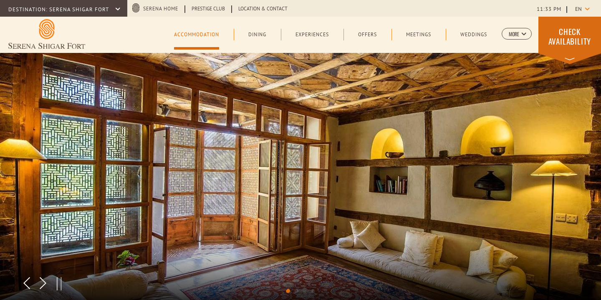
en (578, 9)
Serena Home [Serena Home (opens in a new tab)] (160, 9)
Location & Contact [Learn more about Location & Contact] (263, 9)
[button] (517, 34)
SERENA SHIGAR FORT (79, 10)
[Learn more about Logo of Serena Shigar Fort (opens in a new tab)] (47, 34)
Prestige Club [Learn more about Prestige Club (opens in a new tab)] (208, 9)
